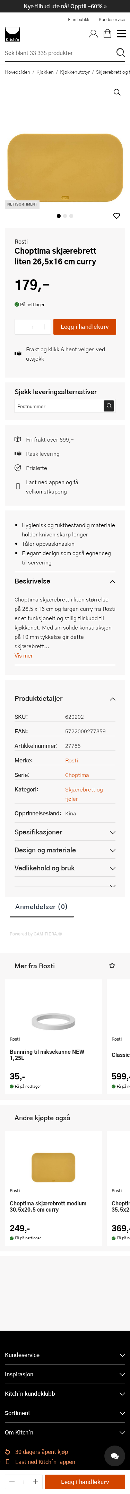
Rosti (21, 241)
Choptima (77, 775)
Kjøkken (45, 71)
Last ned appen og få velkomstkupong (52, 486)
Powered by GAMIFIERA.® (36, 934)
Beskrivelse (32, 581)
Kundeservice (112, 19)
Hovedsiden (17, 71)
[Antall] (33, 326)
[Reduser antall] (21, 326)
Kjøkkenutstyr (75, 71)
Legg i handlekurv (85, 327)
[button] (116, 215)
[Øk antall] (44, 326)
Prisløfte (36, 468)
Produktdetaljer (38, 698)
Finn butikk (78, 19)
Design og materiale (45, 850)
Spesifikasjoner (38, 832)
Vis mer (24, 655)
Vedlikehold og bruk (45, 868)
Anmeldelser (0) (41, 906)
